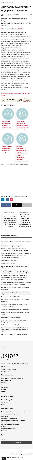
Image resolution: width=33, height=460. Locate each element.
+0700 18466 (4, 366)
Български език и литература (9, 414)
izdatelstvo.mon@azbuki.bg (8, 369)
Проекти (3, 389)
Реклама (3, 391)
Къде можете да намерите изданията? (12, 378)
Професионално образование (10, 424)
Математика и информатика (9, 418)
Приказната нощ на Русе (8, 263)
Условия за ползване (14, 454)
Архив (3, 404)
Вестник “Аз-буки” (6, 400)
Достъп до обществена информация (21, 452)
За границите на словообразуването (11, 317)
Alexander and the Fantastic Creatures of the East (14, 334)
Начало (3, 2)
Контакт (3, 385)
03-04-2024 (17, 14)
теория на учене (24, 164)
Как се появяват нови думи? (8, 260)
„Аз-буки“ (8, 14)
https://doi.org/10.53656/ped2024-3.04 (12, 29)
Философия (4, 430)
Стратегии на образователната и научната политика (16, 411)
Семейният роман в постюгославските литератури (15, 309)
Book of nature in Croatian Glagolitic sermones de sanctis (16, 324)
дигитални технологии (12, 164)
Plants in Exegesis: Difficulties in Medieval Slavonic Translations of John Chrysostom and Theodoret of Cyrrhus (14, 329)
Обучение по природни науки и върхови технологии (13, 421)
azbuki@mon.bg (5, 371)
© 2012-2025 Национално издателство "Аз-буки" (12, 457)
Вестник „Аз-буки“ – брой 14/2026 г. (10, 297)
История (3, 426)
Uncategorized (9, 2)
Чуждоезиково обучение (8, 428)
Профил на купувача (26, 454)
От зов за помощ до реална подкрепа (11, 246)
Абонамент (4, 387)
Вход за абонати (6, 380)
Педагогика (4, 416)
